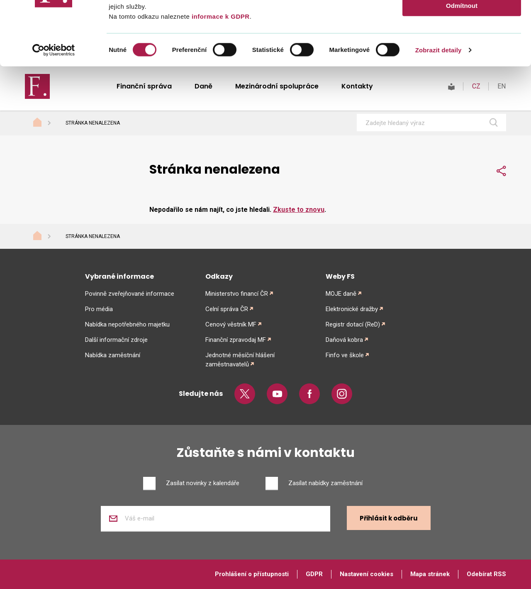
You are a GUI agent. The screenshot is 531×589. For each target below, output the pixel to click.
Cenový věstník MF (230, 324)
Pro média (99, 309)
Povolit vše (461, 20)
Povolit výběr (461, 45)
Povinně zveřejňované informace (129, 293)
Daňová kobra (344, 340)
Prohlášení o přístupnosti (252, 574)
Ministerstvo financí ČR (236, 293)
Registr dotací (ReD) (353, 324)
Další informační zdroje (116, 340)
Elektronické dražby (352, 309)
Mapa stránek (430, 574)
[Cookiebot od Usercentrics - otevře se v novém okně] (53, 114)
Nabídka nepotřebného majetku (127, 324)
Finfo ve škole (345, 355)
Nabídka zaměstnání (112, 355)
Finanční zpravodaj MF (235, 340)
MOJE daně (341, 293)
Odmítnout (461, 69)
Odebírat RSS (486, 574)
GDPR (314, 574)
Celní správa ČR (226, 309)
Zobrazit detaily (438, 113)
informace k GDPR (219, 79)
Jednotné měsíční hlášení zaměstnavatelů (240, 359)
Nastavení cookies (366, 574)
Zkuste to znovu (298, 210)
